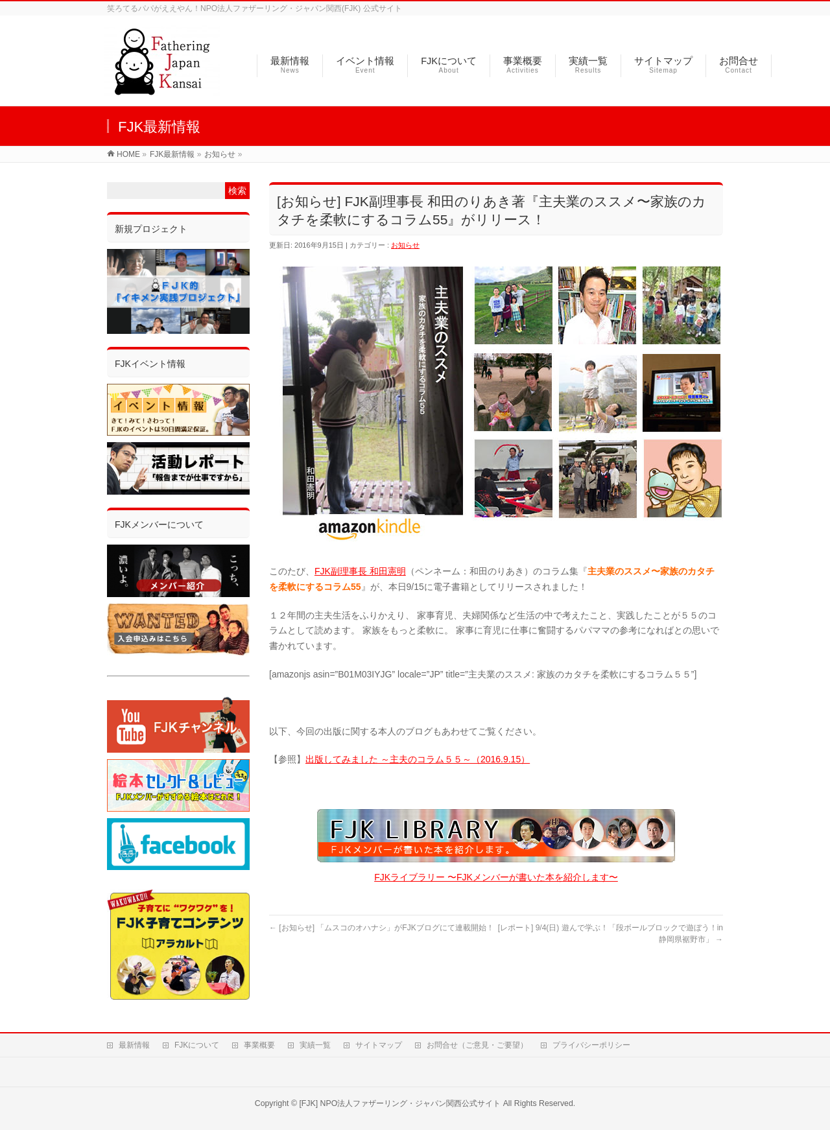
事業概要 (259, 1045)
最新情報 (134, 1045)
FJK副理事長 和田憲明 (360, 571)
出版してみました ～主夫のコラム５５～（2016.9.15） (417, 759)
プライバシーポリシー (591, 1045)
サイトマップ (378, 1045)
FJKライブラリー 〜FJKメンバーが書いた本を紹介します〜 (496, 845)
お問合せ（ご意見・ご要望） (477, 1045)
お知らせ (405, 245)
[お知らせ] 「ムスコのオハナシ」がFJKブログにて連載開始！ (381, 927)
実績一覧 (315, 1045)
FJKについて (196, 1045)
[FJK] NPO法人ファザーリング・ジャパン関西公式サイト (400, 1103)
